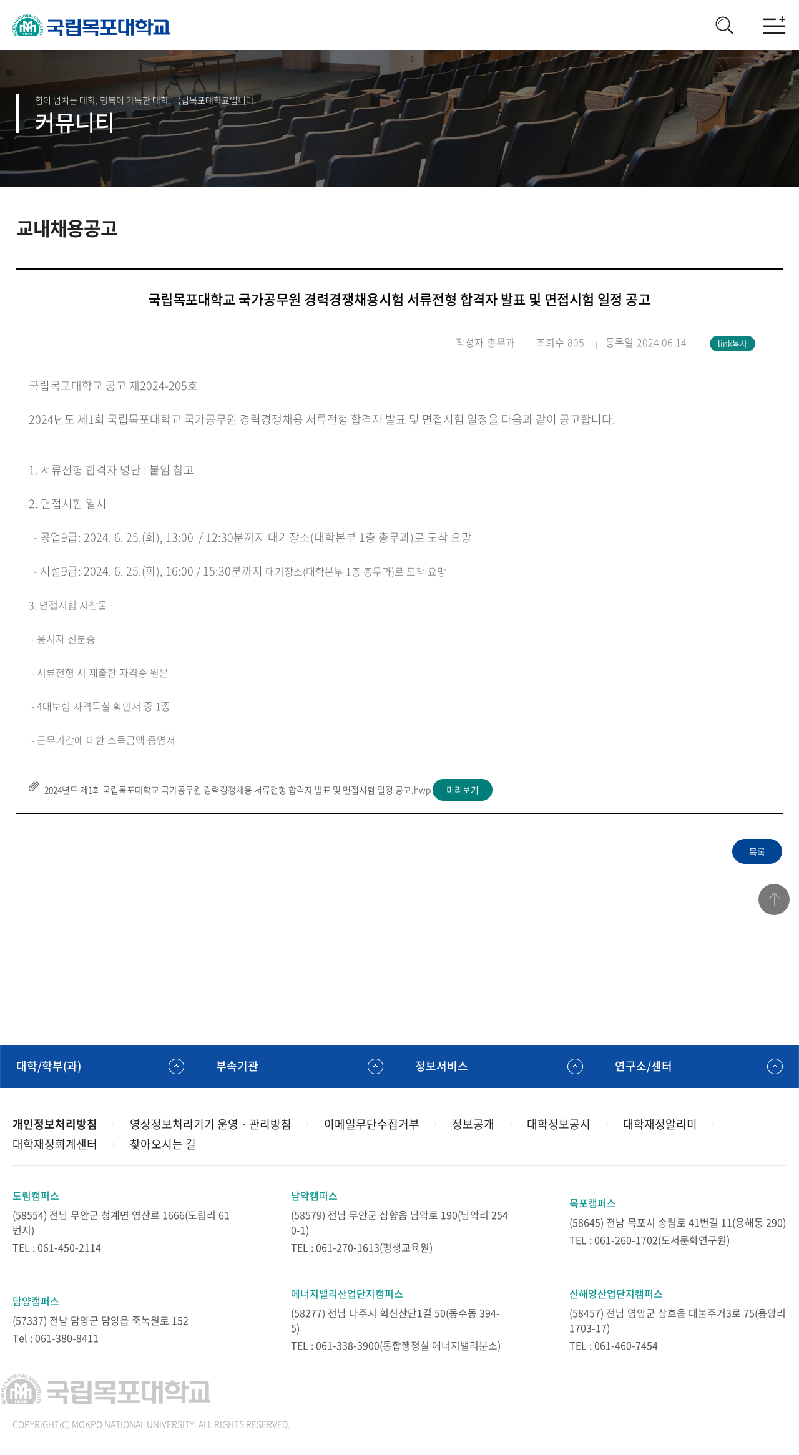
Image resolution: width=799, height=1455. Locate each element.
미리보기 (462, 789)
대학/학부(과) (48, 1065)
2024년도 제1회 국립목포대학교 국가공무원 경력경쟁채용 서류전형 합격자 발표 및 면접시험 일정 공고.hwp (237, 789)
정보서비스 (441, 1065)
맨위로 (774, 899)
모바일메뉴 (774, 25)
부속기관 (237, 1065)
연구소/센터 (643, 1065)
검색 (724, 25)
